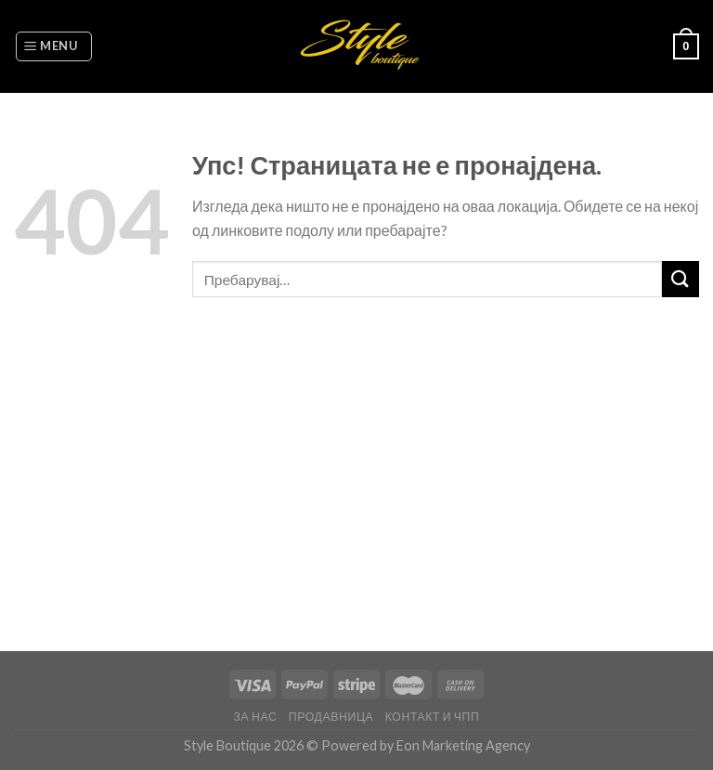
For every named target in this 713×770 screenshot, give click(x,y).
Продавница (331, 717)
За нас (256, 717)
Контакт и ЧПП (432, 717)
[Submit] (680, 279)
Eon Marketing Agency (463, 745)
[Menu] (54, 46)
